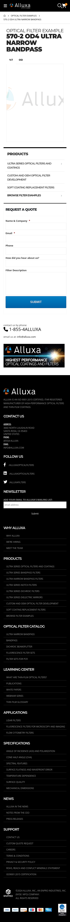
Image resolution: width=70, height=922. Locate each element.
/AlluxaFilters (15, 482)
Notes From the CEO (17, 812)
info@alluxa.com (26, 336)
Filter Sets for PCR (17, 658)
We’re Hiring (13, 541)
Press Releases (14, 818)
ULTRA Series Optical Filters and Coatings (29, 165)
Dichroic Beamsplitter (19, 646)
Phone (9, 245)
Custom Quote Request (19, 843)
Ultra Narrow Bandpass (20, 634)
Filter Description (16, 270)
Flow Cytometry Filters (20, 732)
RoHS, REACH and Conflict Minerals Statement (33, 868)
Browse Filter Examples (24, 195)
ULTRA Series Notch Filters (21, 584)
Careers (10, 849)
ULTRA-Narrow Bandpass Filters (24, 578)
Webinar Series (14, 695)
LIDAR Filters (13, 720)
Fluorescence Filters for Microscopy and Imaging (35, 726)
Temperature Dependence (21, 775)
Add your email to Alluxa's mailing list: (28, 499)
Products (17, 154)
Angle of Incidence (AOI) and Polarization (30, 751)
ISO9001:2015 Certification (21, 874)
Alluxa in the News (17, 806)
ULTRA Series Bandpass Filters (23, 572)
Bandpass (11, 640)
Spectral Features (16, 763)
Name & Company (18, 220)
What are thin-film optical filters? (26, 677)
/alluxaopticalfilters (19, 465)
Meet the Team (14, 547)
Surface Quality (15, 781)
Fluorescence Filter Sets (20, 652)
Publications (13, 683)
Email (10, 233)
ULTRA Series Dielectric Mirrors (24, 597)
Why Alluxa (13, 535)
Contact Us (13, 837)
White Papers (13, 689)
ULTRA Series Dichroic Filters (23, 591)
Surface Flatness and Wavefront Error (29, 769)
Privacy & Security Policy (20, 861)
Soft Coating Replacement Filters (30, 187)
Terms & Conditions (17, 855)
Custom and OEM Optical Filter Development (28, 177)
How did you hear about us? (22, 258)
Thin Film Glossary (17, 701)
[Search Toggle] (60, 5)
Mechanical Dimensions (20, 788)
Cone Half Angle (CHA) (19, 757)
